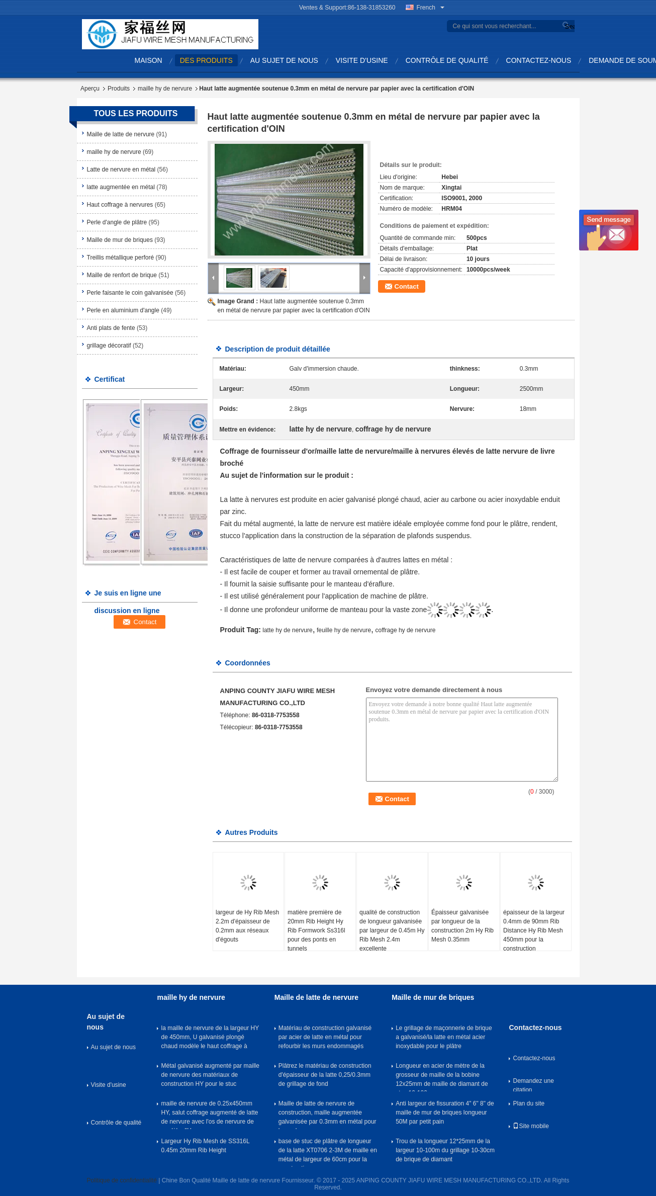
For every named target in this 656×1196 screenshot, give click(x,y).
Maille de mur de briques (120, 239)
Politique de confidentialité (122, 1180)
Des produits (206, 60)
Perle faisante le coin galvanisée (130, 292)
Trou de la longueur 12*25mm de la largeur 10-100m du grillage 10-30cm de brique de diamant (445, 1150)
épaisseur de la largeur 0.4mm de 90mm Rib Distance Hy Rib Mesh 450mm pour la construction (534, 930)
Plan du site (528, 1103)
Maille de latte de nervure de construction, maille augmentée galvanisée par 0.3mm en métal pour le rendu (327, 1114)
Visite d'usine (362, 60)
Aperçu (90, 88)
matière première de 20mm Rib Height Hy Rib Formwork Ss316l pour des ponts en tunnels (316, 930)
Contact (407, 286)
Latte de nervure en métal (121, 169)
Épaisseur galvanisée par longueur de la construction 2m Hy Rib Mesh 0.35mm (462, 926)
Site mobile (530, 1126)
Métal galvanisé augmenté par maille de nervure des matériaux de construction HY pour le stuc (210, 1074)
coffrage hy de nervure (405, 630)
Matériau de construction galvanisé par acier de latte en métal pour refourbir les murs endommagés (324, 1037)
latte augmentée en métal (121, 187)
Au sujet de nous (284, 60)
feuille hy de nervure (344, 630)
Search (568, 26)
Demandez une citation (533, 1084)
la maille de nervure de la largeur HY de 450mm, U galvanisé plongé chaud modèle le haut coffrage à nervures (210, 1039)
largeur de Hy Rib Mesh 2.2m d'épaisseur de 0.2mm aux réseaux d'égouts (247, 926)
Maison (148, 60)
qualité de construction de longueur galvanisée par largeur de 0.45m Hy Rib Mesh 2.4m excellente (391, 930)
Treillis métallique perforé (120, 257)
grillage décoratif (109, 345)
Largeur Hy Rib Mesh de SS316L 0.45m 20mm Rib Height (205, 1146)
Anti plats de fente (111, 327)
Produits (119, 88)
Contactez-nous (539, 60)
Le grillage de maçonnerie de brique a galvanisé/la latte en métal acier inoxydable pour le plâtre (444, 1037)
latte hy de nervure (287, 630)
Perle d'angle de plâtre (117, 222)
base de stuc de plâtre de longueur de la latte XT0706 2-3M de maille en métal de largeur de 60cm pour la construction (327, 1152)
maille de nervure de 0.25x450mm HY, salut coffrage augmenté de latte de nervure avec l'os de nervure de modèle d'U (209, 1114)
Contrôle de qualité (447, 60)
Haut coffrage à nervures (120, 204)
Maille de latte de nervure (121, 134)
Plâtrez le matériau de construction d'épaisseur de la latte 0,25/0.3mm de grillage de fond (324, 1074)
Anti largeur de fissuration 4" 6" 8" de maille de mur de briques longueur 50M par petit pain (445, 1112)
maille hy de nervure (165, 88)
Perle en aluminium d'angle (123, 310)
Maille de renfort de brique (122, 275)
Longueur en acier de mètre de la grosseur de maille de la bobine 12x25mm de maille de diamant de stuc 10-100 (442, 1076)
